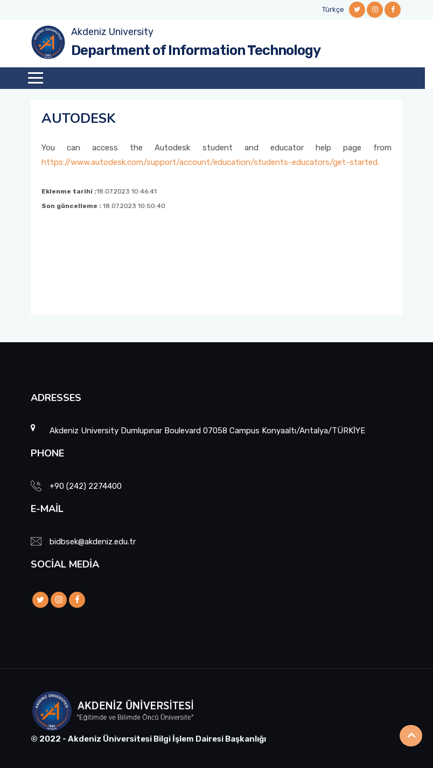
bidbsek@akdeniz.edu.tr (93, 541)
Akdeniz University (112, 32)
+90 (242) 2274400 (86, 486)
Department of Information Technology (195, 50)
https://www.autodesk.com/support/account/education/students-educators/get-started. (210, 162)
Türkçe (333, 9)
